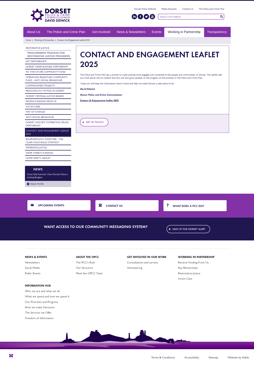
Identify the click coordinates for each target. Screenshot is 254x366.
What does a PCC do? (185, 206)
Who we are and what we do (42, 291)
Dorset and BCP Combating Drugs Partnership (47, 124)
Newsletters (32, 262)
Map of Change (35, 111)
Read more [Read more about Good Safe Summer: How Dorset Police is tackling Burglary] (37, 184)
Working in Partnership (184, 32)
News (38, 169)
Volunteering (134, 267)
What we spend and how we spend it (47, 296)
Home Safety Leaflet (38, 158)
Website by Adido (238, 357)
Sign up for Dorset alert (189, 229)
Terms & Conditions (163, 357)
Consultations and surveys (142, 262)
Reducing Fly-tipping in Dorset (45, 90)
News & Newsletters (131, 32)
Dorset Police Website (145, 8)
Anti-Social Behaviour (40, 117)
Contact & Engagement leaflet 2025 (99, 100)
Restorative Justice (37, 48)
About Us (33, 32)
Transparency (217, 32)
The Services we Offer (38, 312)
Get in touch (95, 122)
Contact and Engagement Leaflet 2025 (47, 132)
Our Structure (84, 267)
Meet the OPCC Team (89, 273)
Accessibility (192, 357)
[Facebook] (140, 16)
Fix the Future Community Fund (46, 71)
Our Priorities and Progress (41, 302)
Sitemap (213, 357)
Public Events (32, 273)
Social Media (32, 267)
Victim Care (33, 106)
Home (28, 40)
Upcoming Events (47, 205)
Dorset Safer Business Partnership (47, 66)
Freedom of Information (39, 318)
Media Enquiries (169, 8)
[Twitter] (146, 16)
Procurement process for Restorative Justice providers (48, 54)
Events (157, 32)
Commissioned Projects (40, 85)
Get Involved (101, 32)
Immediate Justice (36, 147)
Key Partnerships (36, 61)
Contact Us (187, 8)
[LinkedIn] (134, 16)
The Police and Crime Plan (211, 8)
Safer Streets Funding (39, 152)
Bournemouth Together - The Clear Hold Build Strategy (44, 141)
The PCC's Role (85, 262)
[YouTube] (152, 16)
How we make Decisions (40, 307)
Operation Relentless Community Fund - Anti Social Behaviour (47, 79)
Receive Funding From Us (41, 101)
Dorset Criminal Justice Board (45, 96)
